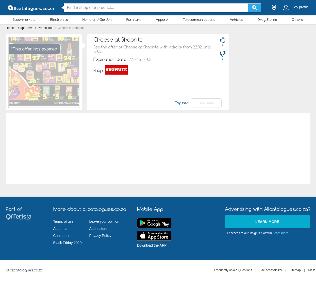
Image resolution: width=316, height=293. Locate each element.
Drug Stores (267, 20)
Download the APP (152, 245)
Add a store (98, 229)
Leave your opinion (104, 221)
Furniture (133, 20)
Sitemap (295, 270)
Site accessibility (271, 270)
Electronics (59, 20)
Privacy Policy (100, 236)
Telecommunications (199, 20)
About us (60, 229)
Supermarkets (24, 20)
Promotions (46, 28)
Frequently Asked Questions (233, 270)
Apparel (162, 20)
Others (297, 20)
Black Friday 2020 (67, 243)
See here (206, 103)
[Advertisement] (158, 148)
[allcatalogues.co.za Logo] (31, 7)
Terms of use (63, 221)
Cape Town (26, 28)
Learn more (267, 222)
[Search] (254, 7)
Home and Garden (97, 20)
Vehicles (236, 20)
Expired (182, 103)
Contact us (61, 236)
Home (10, 28)
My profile (301, 7)
